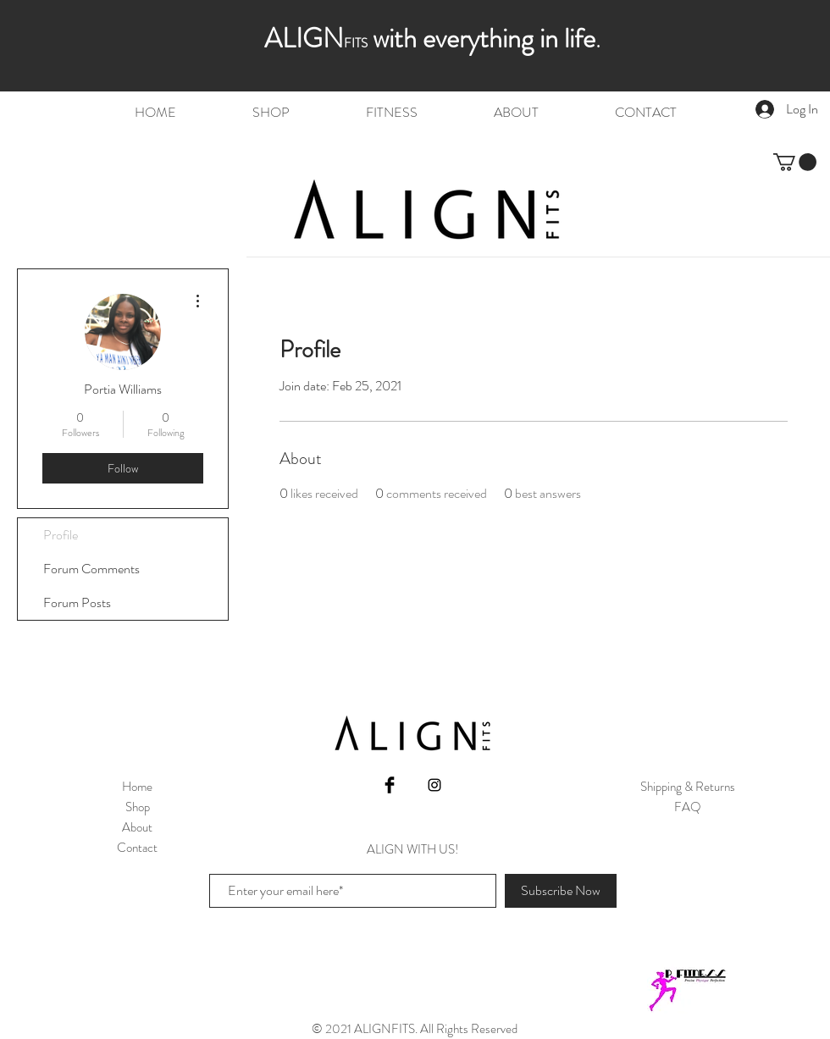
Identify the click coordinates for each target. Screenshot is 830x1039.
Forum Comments (91, 568)
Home (137, 786)
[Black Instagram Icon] (434, 784)
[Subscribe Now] (561, 891)
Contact (137, 847)
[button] (794, 162)
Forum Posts (77, 602)
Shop (137, 807)
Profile (60, 534)
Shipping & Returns (687, 786)
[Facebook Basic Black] (389, 784)
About (137, 827)
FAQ (687, 807)
